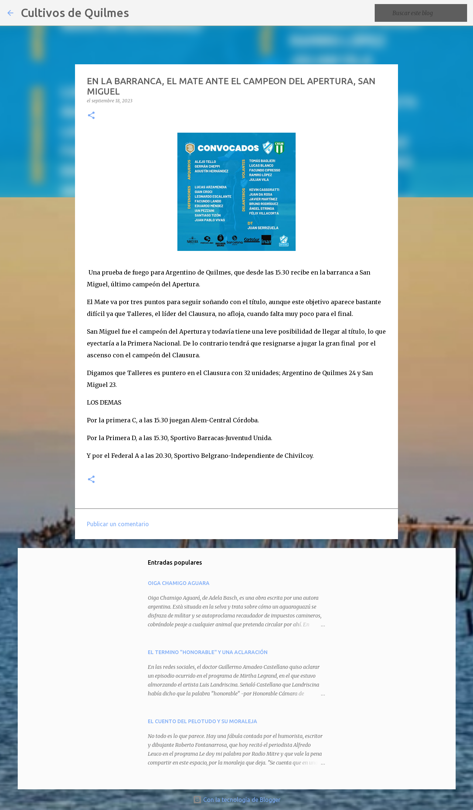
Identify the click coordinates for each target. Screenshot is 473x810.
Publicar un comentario (118, 524)
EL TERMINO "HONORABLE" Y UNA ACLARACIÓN (208, 652)
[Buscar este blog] (428, 13)
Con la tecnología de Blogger (236, 799)
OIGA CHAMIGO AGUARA (179, 583)
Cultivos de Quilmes (75, 12)
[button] (91, 116)
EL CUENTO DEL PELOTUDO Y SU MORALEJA (202, 721)
